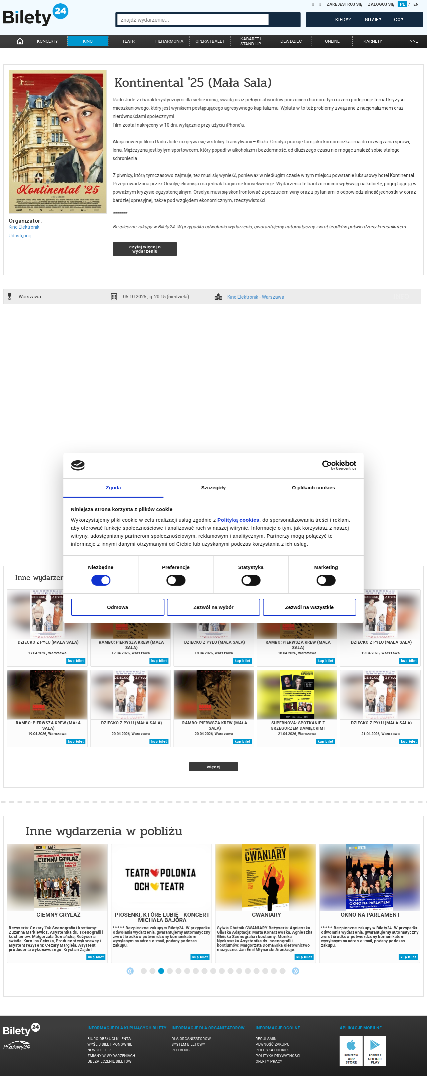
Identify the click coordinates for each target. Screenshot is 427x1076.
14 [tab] (257, 971)
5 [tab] (178, 971)
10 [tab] (222, 971)
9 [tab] (213, 971)
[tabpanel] (57, 903)
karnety (373, 41)
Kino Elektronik (24, 227)
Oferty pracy (269, 1061)
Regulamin (266, 1039)
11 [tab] (231, 971)
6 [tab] (187, 971)
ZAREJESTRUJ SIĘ (344, 4)
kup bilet (76, 661)
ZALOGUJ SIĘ (381, 4)
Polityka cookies (273, 1050)
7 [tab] (196, 971)
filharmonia (169, 41)
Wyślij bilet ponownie (109, 1044)
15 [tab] (265, 971)
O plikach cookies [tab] (313, 487)
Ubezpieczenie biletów (109, 1061)
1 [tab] (144, 971)
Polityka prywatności (278, 1056)
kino (88, 41)
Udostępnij (20, 235)
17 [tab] (283, 971)
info (401, 296)
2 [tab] (152, 971)
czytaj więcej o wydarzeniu (144, 249)
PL (402, 4)
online (332, 41)
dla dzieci (292, 41)
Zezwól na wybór (213, 607)
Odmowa (117, 607)
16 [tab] (274, 971)
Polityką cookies (239, 520)
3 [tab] (161, 971)
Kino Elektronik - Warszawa (256, 297)
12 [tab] (239, 971)
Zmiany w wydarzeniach (111, 1056)
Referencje (182, 1050)
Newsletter (99, 1050)
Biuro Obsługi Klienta (109, 1039)
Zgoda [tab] (113, 487)
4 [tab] (170, 971)
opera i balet (210, 41)
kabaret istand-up (251, 41)
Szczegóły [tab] (213, 487)
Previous (130, 971)
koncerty (47, 41)
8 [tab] (204, 971)
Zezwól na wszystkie (309, 607)
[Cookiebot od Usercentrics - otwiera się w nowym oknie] (327, 465)
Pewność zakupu (273, 1044)
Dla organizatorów (191, 1039)
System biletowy (188, 1044)
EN (416, 4)
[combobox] (193, 19)
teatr (128, 41)
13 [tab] (248, 971)
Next (295, 971)
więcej (214, 766)
